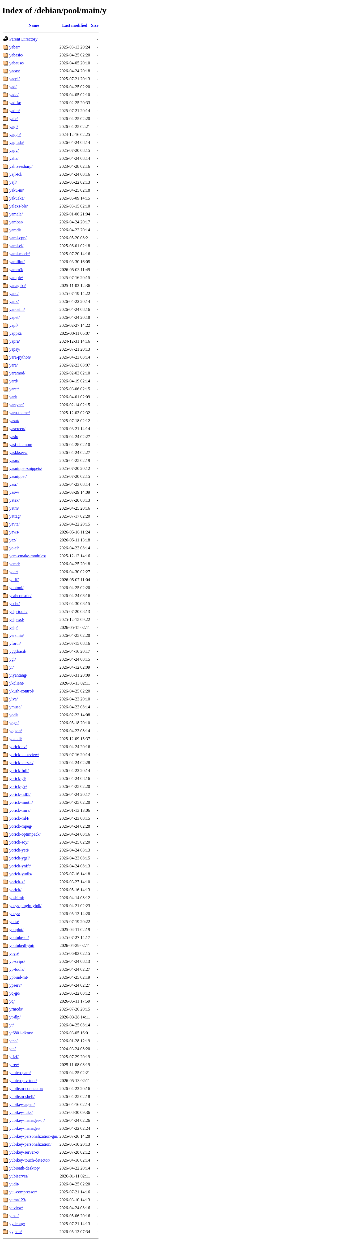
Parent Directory (23, 39)
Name (33, 25)
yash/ (13, 436)
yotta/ (14, 921)
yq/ (12, 1001)
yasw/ (14, 492)
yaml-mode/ (19, 254)
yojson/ (15, 731)
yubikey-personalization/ (30, 1144)
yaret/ (14, 389)
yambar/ (16, 222)
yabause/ (16, 63)
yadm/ (14, 110)
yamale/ (16, 214)
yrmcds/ (16, 1009)
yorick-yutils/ (20, 874)
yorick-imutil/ (21, 802)
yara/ (13, 365)
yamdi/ (15, 230)
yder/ (13, 572)
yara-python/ (20, 357)
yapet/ (14, 317)
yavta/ (14, 524)
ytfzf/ (14, 1057)
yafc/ (13, 118)
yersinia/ (16, 635)
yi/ (11, 667)
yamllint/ (17, 261)
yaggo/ (15, 134)
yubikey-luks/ (21, 1112)
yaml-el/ (16, 246)
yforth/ (15, 643)
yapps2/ (16, 333)
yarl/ (13, 397)
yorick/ (15, 890)
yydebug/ (17, 1223)
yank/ (14, 301)
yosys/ (14, 913)
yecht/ (14, 603)
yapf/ (13, 325)
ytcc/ (13, 1041)
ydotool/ (16, 587)
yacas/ (14, 71)
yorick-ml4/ (19, 818)
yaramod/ (17, 373)
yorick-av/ (18, 746)
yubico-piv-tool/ (23, 1080)
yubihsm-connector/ (26, 1088)
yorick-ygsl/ (19, 858)
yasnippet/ (18, 476)
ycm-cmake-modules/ (27, 556)
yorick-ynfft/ (20, 866)
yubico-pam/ (20, 1072)
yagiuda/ (16, 142)
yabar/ (14, 47)
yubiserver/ (18, 1176)
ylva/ (13, 699)
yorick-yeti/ (19, 850)
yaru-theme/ (19, 413)
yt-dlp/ (15, 1017)
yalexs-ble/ (18, 206)
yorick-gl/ (17, 778)
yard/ (13, 381)
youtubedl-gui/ (21, 945)
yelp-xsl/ (16, 619)
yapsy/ (14, 349)
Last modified (74, 25)
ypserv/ (15, 985)
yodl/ (13, 715)
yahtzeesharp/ (21, 166)
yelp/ (13, 627)
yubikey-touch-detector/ (29, 1160)
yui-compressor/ (23, 1192)
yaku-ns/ (16, 190)
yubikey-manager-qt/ (27, 1120)
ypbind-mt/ (18, 977)
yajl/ (13, 182)
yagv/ (14, 150)
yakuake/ (17, 198)
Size (95, 25)
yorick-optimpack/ (25, 834)
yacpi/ (14, 79)
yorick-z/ (17, 882)
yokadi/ (15, 738)
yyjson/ (15, 1231)
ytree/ (14, 1064)
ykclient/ (16, 683)
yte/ (12, 1049)
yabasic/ (16, 55)
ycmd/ (14, 564)
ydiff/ (14, 579)
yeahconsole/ (20, 595)
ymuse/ (15, 707)
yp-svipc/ (17, 961)
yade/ (14, 94)
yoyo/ (14, 953)
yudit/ (14, 1184)
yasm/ (14, 460)
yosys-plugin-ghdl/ (25, 905)
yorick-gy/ (18, 786)
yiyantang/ (18, 675)
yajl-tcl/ (16, 174)
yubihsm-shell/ (22, 1096)
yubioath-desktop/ (24, 1168)
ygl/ (12, 659)
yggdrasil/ (17, 651)
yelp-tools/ (18, 611)
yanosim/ (17, 309)
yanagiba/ (17, 285)
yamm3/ (16, 269)
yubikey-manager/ (24, 1128)
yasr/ (13, 484)
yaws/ (14, 532)
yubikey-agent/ (22, 1104)
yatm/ (14, 508)
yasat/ (14, 420)
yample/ (16, 277)
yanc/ (14, 293)
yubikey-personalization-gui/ (33, 1136)
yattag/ (15, 516)
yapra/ (14, 341)
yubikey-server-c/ (24, 1152)
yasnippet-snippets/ (25, 468)
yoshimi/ (16, 897)
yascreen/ (17, 428)
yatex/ (14, 500)
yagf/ (13, 126)
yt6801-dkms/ (21, 1033)
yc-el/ (14, 548)
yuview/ (16, 1208)
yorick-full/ (19, 770)
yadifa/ (15, 102)
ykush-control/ (21, 691)
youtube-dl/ (19, 937)
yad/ (13, 87)
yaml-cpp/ (18, 238)
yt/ (11, 1025)
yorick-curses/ (21, 762)
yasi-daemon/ (20, 444)
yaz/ (12, 540)
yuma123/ (17, 1200)
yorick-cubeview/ (24, 754)
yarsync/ (16, 405)
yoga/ (14, 723)
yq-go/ (14, 993)
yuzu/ (14, 1216)
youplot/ (16, 929)
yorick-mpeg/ (20, 826)
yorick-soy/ (19, 842)
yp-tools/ (16, 969)
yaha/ (14, 158)
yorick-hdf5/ (20, 794)
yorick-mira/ (20, 810)
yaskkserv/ (18, 452)
